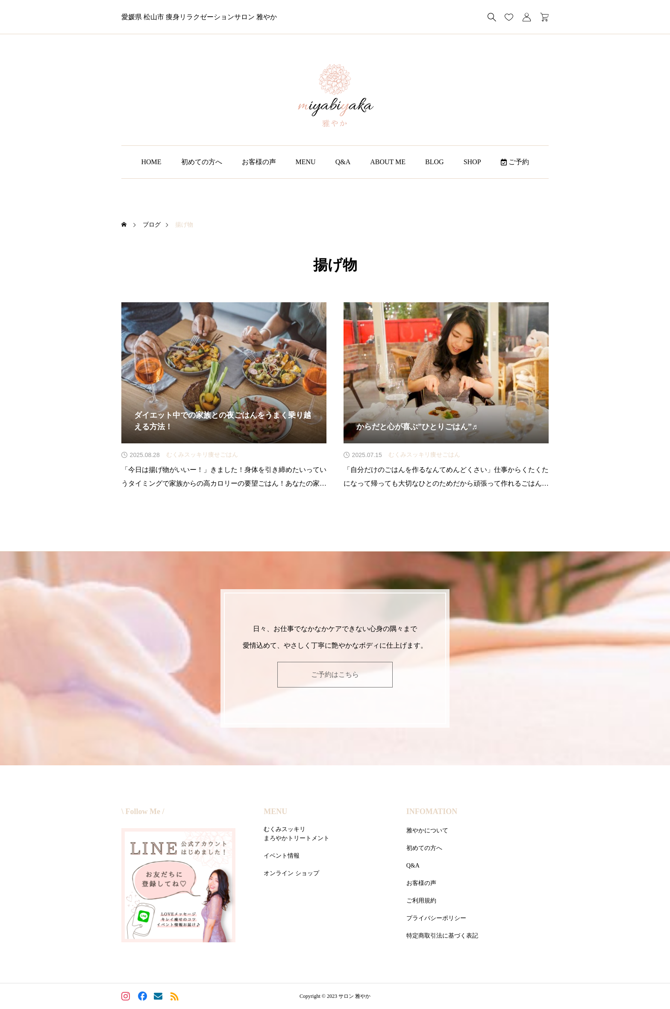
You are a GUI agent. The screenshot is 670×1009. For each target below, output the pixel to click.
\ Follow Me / (142, 811)
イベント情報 (282, 856)
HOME (151, 161)
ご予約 (515, 161)
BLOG (434, 161)
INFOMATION (432, 811)
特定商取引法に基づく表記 (442, 935)
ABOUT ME (388, 161)
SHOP (472, 161)
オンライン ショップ (291, 873)
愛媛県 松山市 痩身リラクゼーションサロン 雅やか (199, 17)
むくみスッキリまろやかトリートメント (296, 833)
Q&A (343, 161)
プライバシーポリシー (436, 918)
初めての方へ (201, 161)
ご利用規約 (421, 900)
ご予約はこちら (335, 674)
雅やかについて (427, 830)
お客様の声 (259, 161)
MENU (306, 161)
